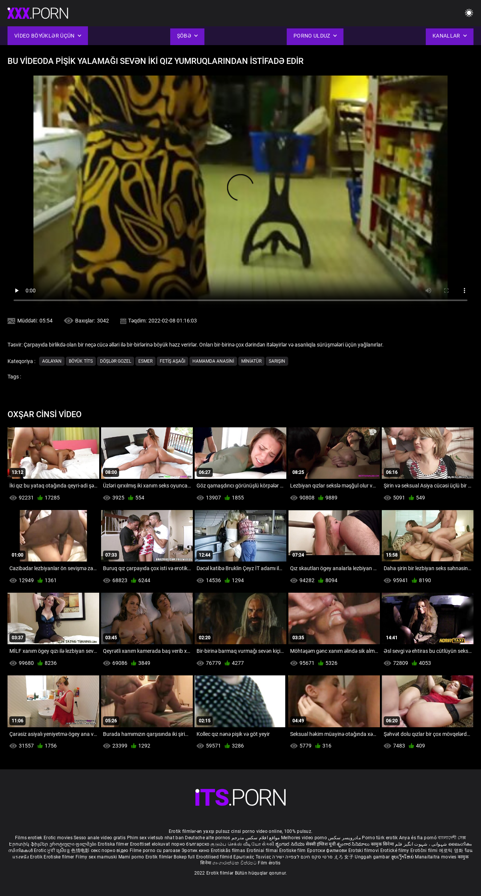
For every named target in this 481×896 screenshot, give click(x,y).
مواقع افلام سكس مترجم (255, 837)
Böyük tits (81, 361)
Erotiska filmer (114, 844)
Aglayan (52, 361)
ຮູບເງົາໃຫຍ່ (403, 857)
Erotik (37, 857)
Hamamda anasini (213, 361)
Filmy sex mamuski (96, 857)
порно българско (190, 844)
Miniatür (251, 361)
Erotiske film (293, 850)
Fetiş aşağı (172, 361)
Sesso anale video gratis (100, 837)
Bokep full (184, 857)
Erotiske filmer (60, 857)
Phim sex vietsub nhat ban (155, 837)
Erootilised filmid (215, 857)
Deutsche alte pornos (207, 837)
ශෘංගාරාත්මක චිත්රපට (235, 863)
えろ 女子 (344, 857)
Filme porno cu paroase (155, 850)
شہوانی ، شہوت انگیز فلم (421, 844)
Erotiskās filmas (229, 850)
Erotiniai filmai (263, 850)
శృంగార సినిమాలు (354, 844)
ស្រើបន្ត (63, 850)
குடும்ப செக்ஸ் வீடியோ (235, 844)
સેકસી (268, 844)
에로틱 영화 (451, 850)
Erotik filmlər (159, 857)
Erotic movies (59, 837)
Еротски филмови (327, 850)
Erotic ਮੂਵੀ (45, 850)
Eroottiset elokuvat (150, 844)
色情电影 (81, 850)
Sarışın (277, 361)
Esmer (145, 361)
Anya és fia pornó (418, 837)
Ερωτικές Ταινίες (252, 857)
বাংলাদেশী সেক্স (452, 837)
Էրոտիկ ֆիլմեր (29, 844)
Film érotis (269, 863)
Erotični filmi (424, 850)
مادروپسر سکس (344, 837)
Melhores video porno (304, 837)
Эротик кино (196, 850)
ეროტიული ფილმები (74, 844)
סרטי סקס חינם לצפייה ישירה (302, 857)
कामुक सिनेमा (383, 844)
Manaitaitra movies (436, 857)
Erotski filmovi (364, 850)
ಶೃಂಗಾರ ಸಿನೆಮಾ (290, 844)
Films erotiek (28, 837)
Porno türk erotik (380, 837)
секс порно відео (110, 850)
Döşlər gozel (115, 361)
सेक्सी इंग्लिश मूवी (321, 844)
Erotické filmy (395, 850)
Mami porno (131, 857)
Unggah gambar (373, 857)
